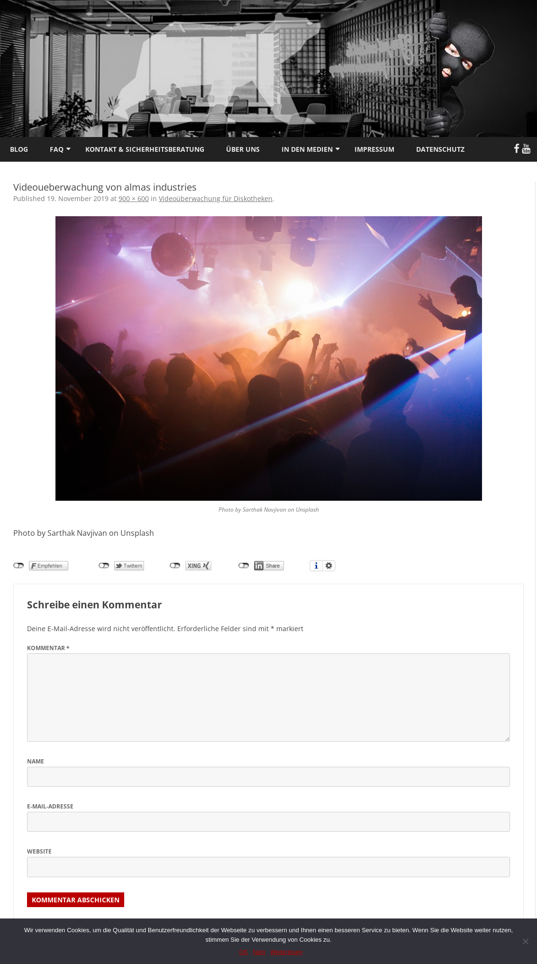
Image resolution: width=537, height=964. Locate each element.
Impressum (374, 149)
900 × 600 (133, 198)
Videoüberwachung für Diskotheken (216, 198)
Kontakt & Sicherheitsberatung (144, 149)
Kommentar (48, 648)
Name (35, 761)
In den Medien (307, 149)
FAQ (57, 149)
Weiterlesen (286, 951)
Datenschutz (440, 149)
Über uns (243, 149)
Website (39, 851)
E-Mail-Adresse (50, 806)
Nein (259, 951)
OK (243, 951)
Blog (19, 149)
